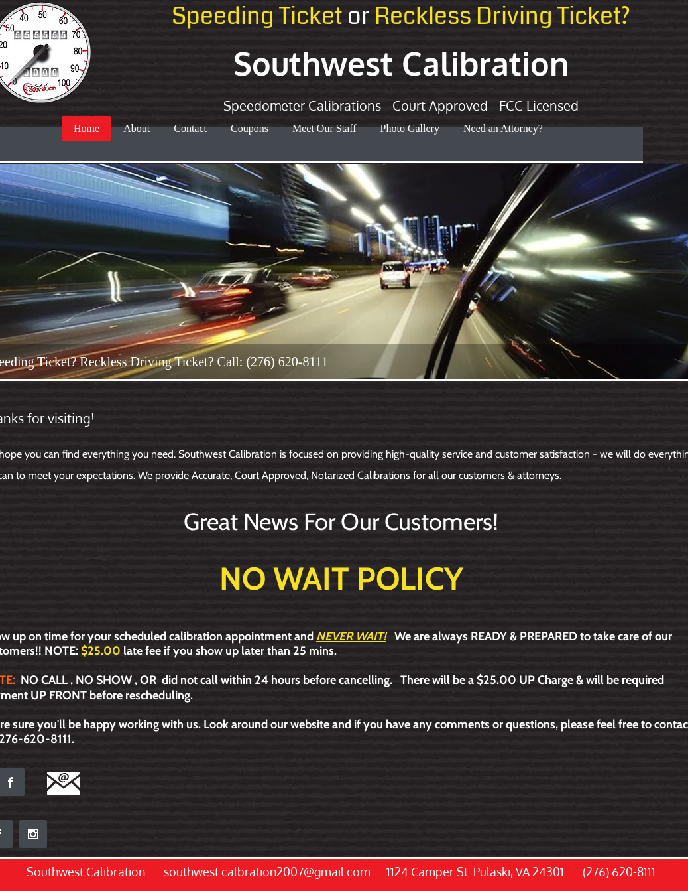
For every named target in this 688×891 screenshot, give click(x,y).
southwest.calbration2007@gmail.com (267, 871)
